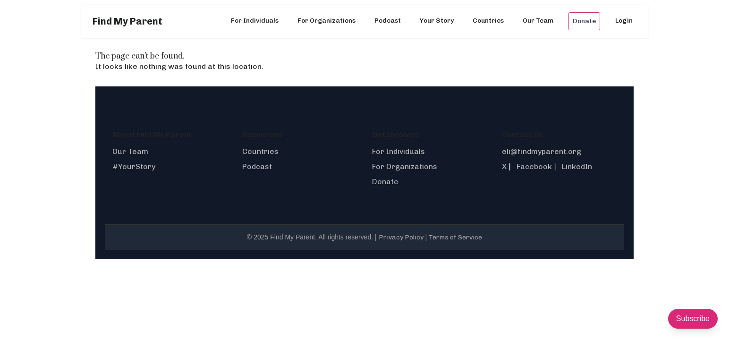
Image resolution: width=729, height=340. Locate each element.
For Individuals (255, 21)
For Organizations (326, 21)
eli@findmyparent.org (541, 151)
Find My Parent (127, 21)
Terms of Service (455, 237)
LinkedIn (577, 166)
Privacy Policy (401, 237)
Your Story (437, 21)
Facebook (534, 166)
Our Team (538, 21)
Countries (488, 21)
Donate (584, 21)
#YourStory (133, 166)
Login (624, 21)
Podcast (387, 21)
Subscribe (693, 318)
